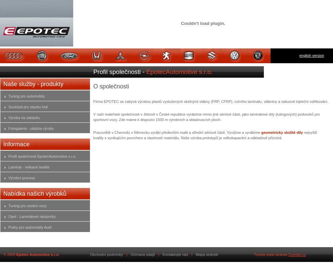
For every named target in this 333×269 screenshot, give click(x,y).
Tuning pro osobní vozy (27, 206)
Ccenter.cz (297, 255)
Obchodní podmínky (106, 255)
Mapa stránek (207, 255)
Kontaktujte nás (175, 255)
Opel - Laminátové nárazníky (32, 217)
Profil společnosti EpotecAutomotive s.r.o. (42, 156)
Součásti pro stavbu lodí (28, 107)
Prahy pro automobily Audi (29, 227)
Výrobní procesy (21, 178)
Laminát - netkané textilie (28, 167)
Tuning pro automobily (26, 96)
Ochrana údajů (143, 255)
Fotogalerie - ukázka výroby (31, 128)
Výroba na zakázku (24, 118)
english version (311, 55)
